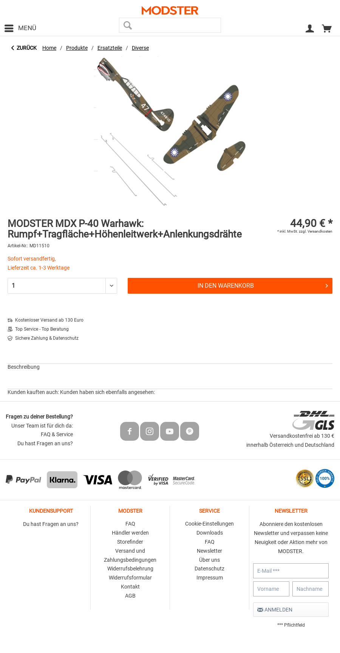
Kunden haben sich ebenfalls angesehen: (107, 392)
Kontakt (130, 587)
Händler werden (130, 533)
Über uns (209, 560)
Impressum (209, 578)
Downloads (209, 533)
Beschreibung (24, 367)
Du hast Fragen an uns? (45, 443)
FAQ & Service (57, 434)
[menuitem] (20, 28)
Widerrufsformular (130, 578)
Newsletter (209, 551)
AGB (130, 596)
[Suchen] (127, 25)
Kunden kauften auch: (33, 392)
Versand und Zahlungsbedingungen (130, 555)
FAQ (130, 524)
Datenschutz (209, 569)
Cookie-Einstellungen (209, 524)
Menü (20, 27)
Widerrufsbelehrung (130, 569)
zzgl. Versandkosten (315, 231)
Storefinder (130, 542)
